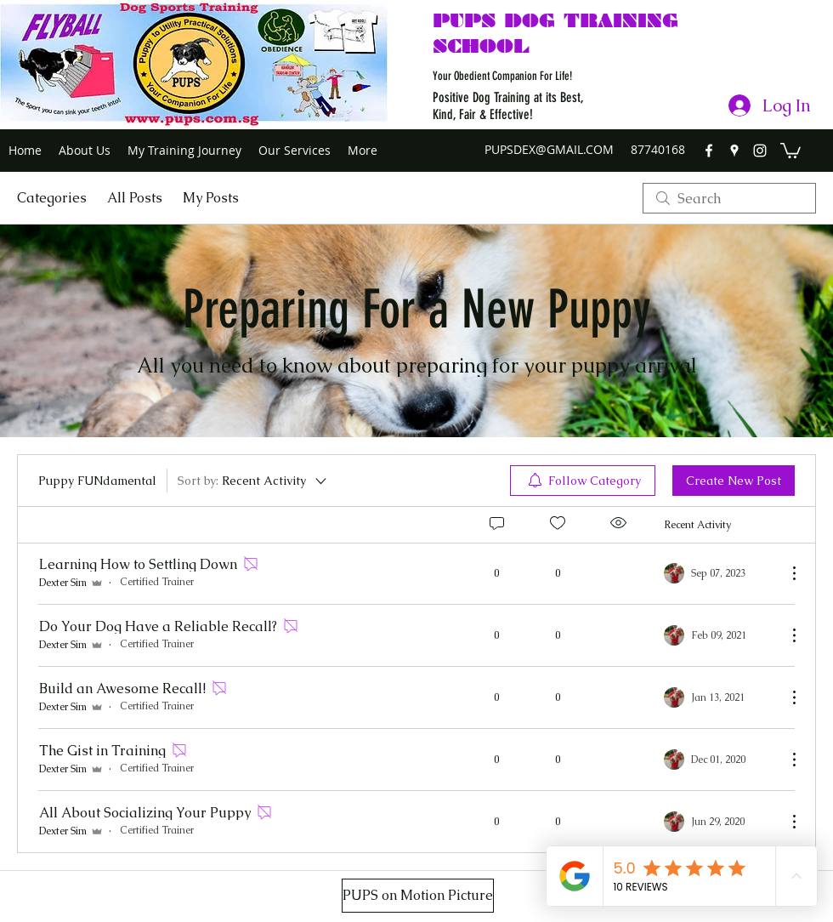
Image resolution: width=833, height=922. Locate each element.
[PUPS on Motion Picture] (418, 896)
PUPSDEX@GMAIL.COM (549, 149)
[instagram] (759, 150)
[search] (729, 198)
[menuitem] (582, 480)
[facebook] (708, 150)
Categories (52, 198)
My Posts (211, 198)
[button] (790, 149)
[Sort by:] (253, 480)
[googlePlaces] (734, 150)
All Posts (134, 198)
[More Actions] (785, 573)
